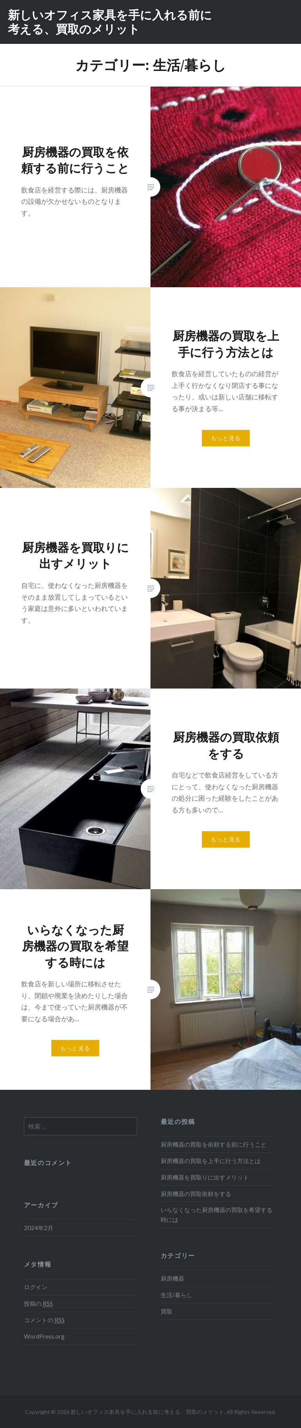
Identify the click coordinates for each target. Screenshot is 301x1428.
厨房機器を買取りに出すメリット (205, 1177)
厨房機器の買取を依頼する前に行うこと (214, 1144)
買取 (166, 1311)
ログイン (35, 1286)
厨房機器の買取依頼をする (196, 1193)
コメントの (44, 1320)
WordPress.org (44, 1336)
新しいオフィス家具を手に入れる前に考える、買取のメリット (110, 22)
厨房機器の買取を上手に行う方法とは (211, 1160)
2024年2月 (38, 1227)
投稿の (38, 1303)
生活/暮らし (176, 1294)
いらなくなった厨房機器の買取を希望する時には (216, 1214)
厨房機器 (172, 1278)
